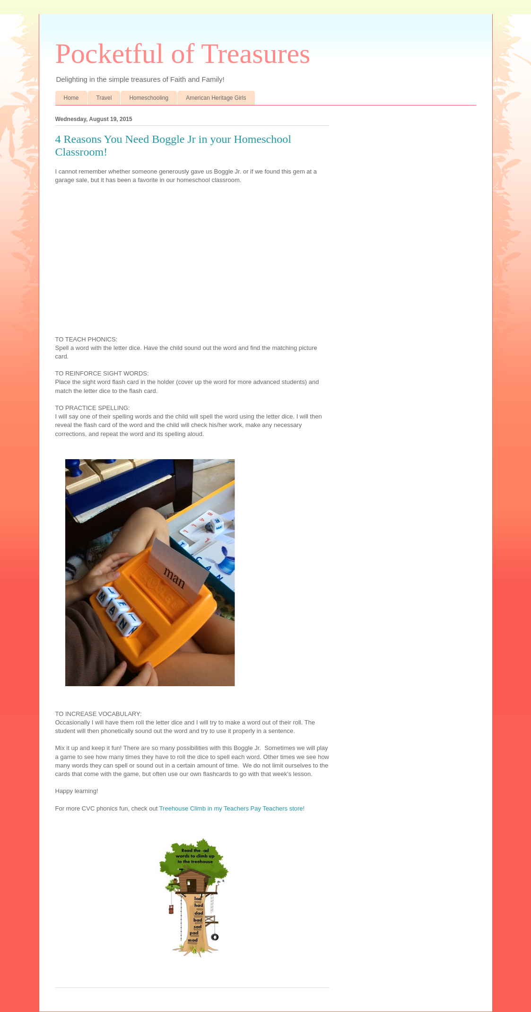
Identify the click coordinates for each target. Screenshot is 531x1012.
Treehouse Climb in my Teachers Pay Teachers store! (232, 808)
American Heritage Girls (216, 98)
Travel (104, 98)
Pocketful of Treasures (183, 53)
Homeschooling (148, 98)
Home (71, 98)
